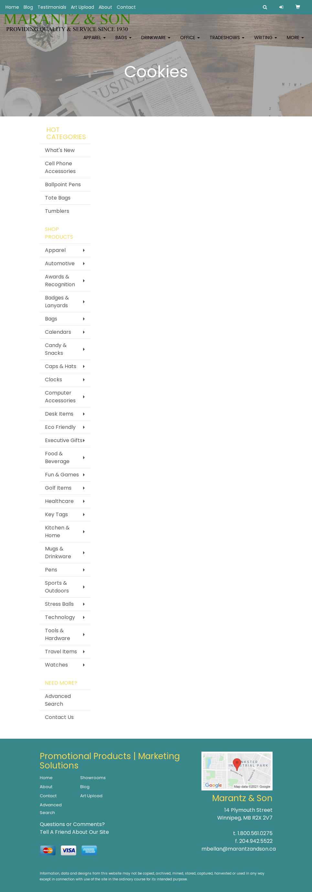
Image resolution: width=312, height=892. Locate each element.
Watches (56, 665)
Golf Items (58, 488)
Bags (123, 42)
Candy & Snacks (56, 349)
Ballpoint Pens (63, 184)
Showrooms (93, 778)
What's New (60, 150)
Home (12, 7)
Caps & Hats (60, 366)
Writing (265, 42)
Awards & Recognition (60, 280)
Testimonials (52, 7)
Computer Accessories (60, 396)
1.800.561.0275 (255, 833)
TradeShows (227, 42)
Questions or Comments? (72, 824)
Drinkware (155, 42)
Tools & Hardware (57, 634)
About (105, 7)
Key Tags (56, 514)
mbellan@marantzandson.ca (238, 849)
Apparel (94, 42)
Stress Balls (59, 604)
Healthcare (59, 501)
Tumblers (57, 211)
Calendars (58, 332)
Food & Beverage (57, 457)
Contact (126, 7)
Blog (28, 7)
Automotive (60, 263)
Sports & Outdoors (57, 586)
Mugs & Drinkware (58, 552)
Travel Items (61, 651)
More (295, 42)
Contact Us (59, 717)
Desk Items (59, 414)
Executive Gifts (63, 440)
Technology (60, 617)
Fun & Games (62, 474)
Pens (51, 569)
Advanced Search (58, 700)
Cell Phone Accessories (60, 167)
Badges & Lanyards (57, 301)
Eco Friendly (60, 427)
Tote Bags (57, 197)
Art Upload (82, 7)
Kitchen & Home (57, 531)
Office (190, 42)
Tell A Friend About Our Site (74, 832)
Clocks (53, 379)
